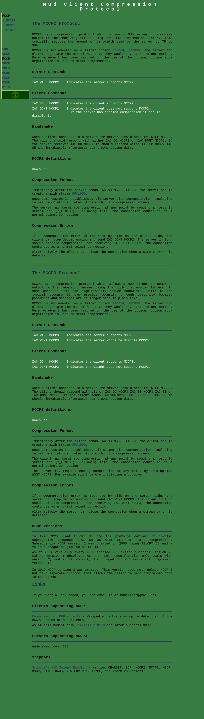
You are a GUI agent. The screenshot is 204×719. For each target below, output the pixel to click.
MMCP (6, 63)
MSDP (6, 73)
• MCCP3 (9, 25)
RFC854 (118, 50)
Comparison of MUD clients (56, 616)
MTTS (6, 87)
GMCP (6, 54)
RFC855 (134, 50)
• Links (9, 30)
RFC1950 (79, 194)
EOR (5, 49)
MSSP (6, 82)
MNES (6, 68)
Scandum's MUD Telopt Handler (59, 668)
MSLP (6, 78)
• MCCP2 (9, 20)
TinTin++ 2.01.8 (90, 625)
